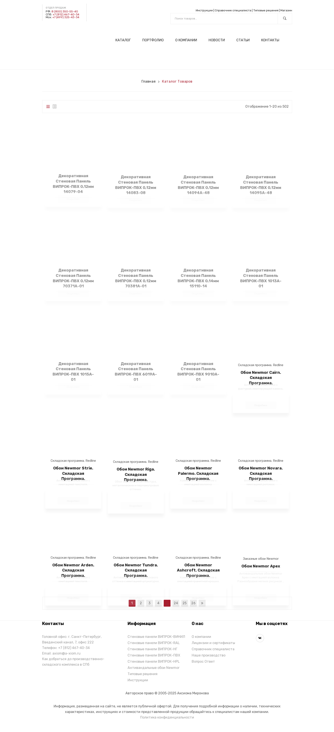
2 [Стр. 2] (141, 603)
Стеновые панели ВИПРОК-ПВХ (154, 655)
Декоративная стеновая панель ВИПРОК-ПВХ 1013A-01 (260, 278)
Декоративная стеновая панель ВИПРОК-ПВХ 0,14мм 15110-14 (198, 278)
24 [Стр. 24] (176, 603)
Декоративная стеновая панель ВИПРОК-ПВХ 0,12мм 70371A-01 (73, 278)
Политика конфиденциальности (167, 717)
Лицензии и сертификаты (213, 643)
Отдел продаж (56, 8)
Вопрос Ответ (203, 661)
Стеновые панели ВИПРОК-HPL (154, 661)
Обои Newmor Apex (260, 566)
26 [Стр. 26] (193, 603)
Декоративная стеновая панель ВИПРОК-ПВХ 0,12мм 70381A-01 (135, 278)
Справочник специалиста (233, 10)
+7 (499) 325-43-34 (65, 17)
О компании (201, 637)
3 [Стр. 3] (149, 603)
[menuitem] (124, 40)
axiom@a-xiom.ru (66, 653)
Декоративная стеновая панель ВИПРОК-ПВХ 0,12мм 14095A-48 (260, 185)
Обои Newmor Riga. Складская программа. (136, 474)
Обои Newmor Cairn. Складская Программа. (261, 377)
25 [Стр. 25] (184, 603)
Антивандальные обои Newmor (154, 668)
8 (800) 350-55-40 (64, 11)
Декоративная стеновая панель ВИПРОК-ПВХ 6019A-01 (136, 371)
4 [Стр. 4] (158, 603)
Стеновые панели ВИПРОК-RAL (154, 643)
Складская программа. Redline (260, 365)
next (202, 603)
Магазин (286, 10)
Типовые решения (265, 10)
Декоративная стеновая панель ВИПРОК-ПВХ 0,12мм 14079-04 (73, 184)
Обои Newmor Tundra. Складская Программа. (136, 570)
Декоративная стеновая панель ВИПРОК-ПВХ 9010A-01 (198, 371)
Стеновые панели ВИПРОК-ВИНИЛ (156, 637)
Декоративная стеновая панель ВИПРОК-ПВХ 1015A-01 (73, 371)
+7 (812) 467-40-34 (66, 14)
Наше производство (208, 655)
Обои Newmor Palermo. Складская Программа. (198, 473)
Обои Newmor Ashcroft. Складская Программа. (198, 570)
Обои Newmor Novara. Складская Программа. (261, 473)
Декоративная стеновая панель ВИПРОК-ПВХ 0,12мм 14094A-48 (198, 185)
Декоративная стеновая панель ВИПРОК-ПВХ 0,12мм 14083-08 (135, 185)
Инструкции (204, 10)
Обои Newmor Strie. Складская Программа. (73, 473)
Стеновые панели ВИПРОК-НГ (152, 649)
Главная (148, 81)
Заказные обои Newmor (261, 559)
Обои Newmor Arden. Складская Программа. (73, 570)
